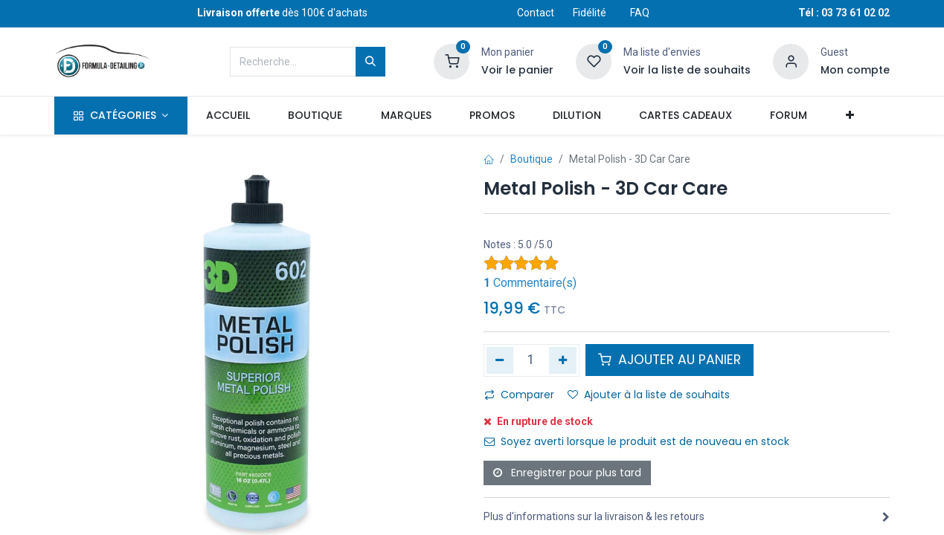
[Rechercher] (370, 62)
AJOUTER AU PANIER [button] (669, 360)
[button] (849, 116)
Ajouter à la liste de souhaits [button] (649, 394)
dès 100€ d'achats (282, 13)
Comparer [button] (519, 394)
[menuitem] (228, 116)
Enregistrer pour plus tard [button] (567, 472)
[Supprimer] (500, 360)
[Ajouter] (563, 360)
